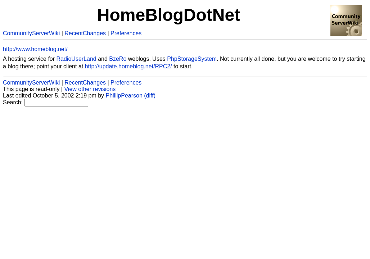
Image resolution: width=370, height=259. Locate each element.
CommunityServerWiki (31, 33)
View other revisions (90, 89)
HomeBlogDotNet (168, 14)
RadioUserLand (76, 59)
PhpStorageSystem (192, 59)
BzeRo (117, 59)
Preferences (125, 33)
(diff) (149, 95)
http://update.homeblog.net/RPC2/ (128, 66)
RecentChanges (85, 33)
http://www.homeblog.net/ (35, 49)
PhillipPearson (124, 95)
